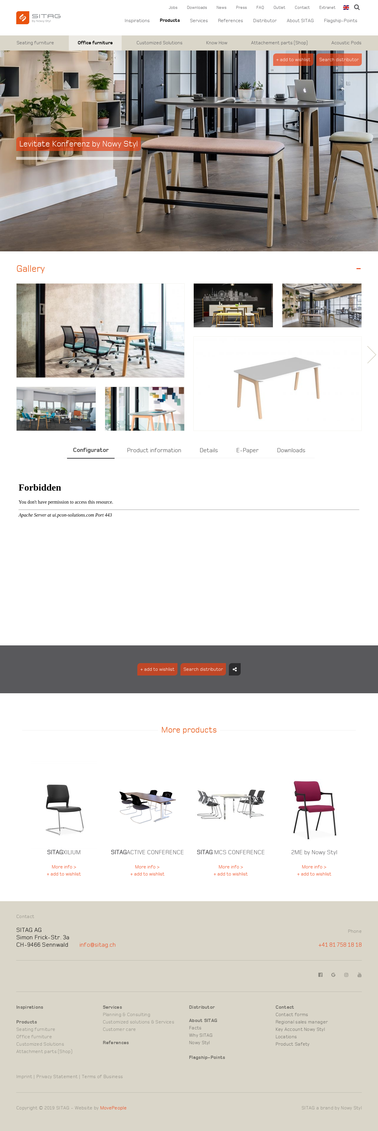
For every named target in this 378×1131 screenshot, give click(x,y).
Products (170, 20)
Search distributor (339, 60)
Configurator (91, 450)
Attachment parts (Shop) (44, 1051)
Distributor (265, 21)
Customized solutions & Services (138, 1022)
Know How (216, 43)
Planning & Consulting (126, 1015)
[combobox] (345, 8)
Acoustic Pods (346, 43)
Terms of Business (102, 1077)
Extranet (327, 7)
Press (241, 7)
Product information (154, 450)
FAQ (260, 7)
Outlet (279, 7)
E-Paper (247, 450)
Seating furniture (35, 43)
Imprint (24, 1077)
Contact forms (292, 1015)
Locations (286, 1037)
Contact (302, 7)
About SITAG (300, 21)
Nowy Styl (199, 1043)
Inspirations (137, 21)
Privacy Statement (57, 1077)
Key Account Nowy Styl (300, 1029)
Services (199, 21)
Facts (195, 1028)
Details (209, 450)
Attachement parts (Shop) (279, 43)
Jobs (173, 7)
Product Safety (293, 1044)
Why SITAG (201, 1035)
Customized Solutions (159, 43)
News (221, 7)
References (230, 21)
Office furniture (95, 43)
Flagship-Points (340, 21)
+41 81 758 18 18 (340, 944)
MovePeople (113, 1108)
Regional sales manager (302, 1022)
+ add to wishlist (293, 60)
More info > (64, 867)
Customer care (119, 1029)
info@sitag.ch (97, 944)
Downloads (197, 7)
